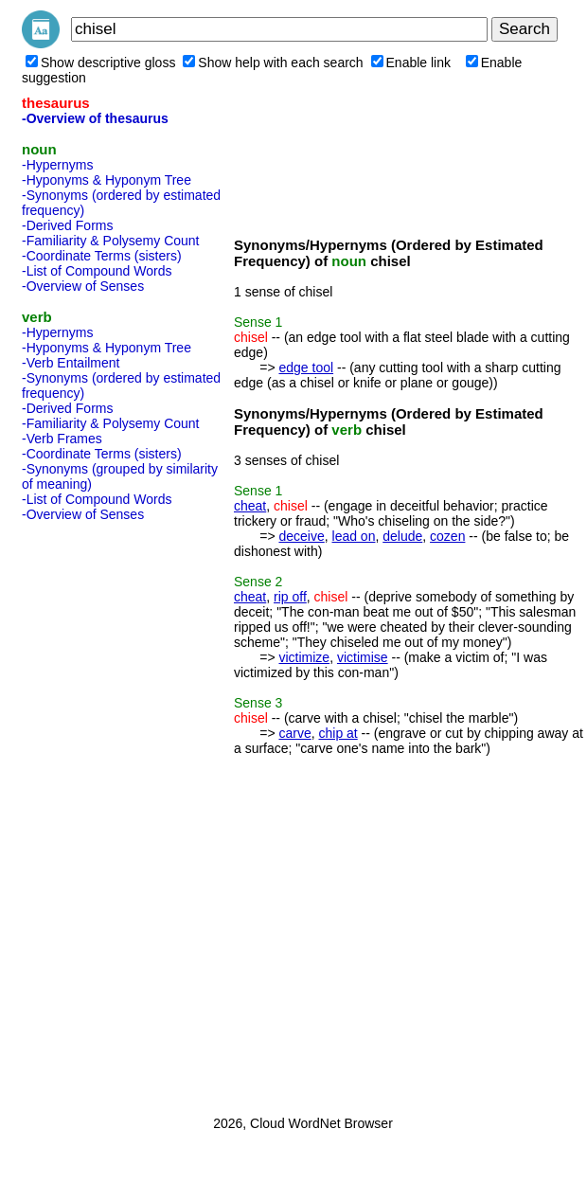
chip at (337, 733)
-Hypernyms (57, 164)
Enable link (411, 62)
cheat (250, 505)
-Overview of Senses (83, 286)
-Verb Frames (62, 438)
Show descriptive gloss (100, 62)
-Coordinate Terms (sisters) (102, 255)
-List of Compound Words (96, 270)
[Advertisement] (97, 813)
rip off (290, 596)
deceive (301, 536)
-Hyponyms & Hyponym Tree (106, 180)
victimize (303, 657)
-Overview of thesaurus (95, 118)
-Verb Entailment (71, 362)
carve (294, 733)
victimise (362, 657)
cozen (447, 536)
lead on (354, 536)
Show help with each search (273, 62)
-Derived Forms (67, 225)
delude (402, 536)
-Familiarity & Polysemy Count (111, 240)
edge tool (305, 367)
